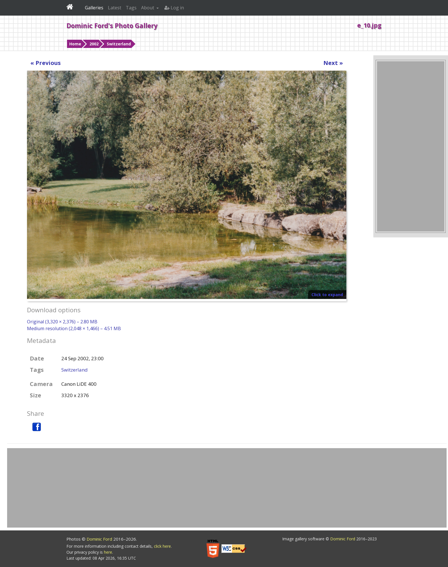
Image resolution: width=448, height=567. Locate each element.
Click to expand (327, 294)
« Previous (45, 63)
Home (75, 44)
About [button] (148, 8)
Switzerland (119, 44)
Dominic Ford (100, 539)
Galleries (94, 8)
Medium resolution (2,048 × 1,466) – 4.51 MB (74, 328)
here (108, 552)
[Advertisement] (410, 146)
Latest (114, 8)
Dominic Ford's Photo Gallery (112, 25)
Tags (131, 8)
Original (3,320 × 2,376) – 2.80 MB (62, 322)
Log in (174, 8)
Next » (333, 63)
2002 (94, 44)
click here (162, 546)
